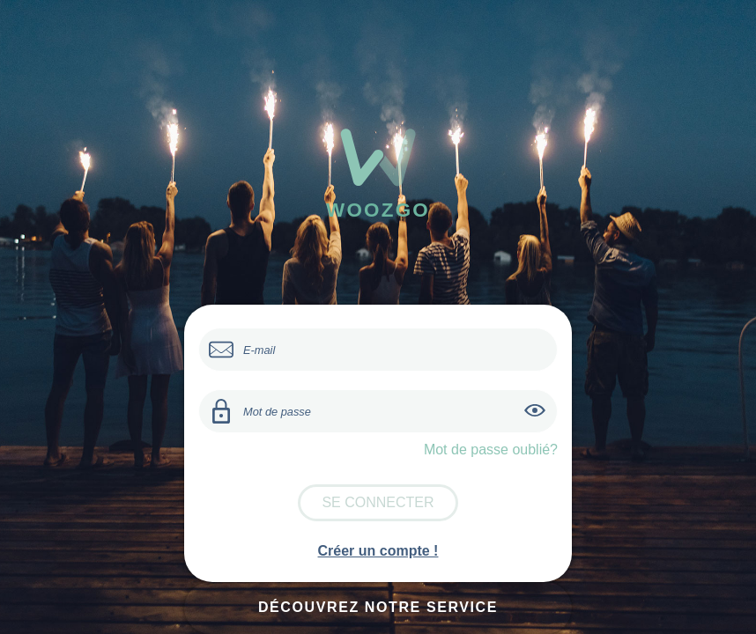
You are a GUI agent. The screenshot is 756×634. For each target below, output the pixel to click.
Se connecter (378, 502)
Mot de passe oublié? (491, 449)
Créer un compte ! (378, 550)
